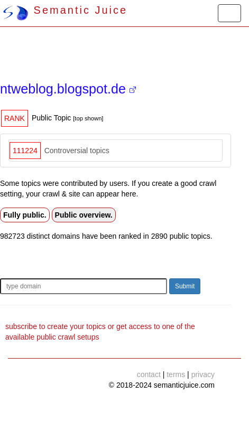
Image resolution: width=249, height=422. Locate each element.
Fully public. (25, 215)
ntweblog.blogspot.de (68, 88)
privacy (203, 374)
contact (149, 374)
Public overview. (84, 215)
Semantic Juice (65, 10)
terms (176, 374)
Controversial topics (76, 150)
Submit (185, 286)
